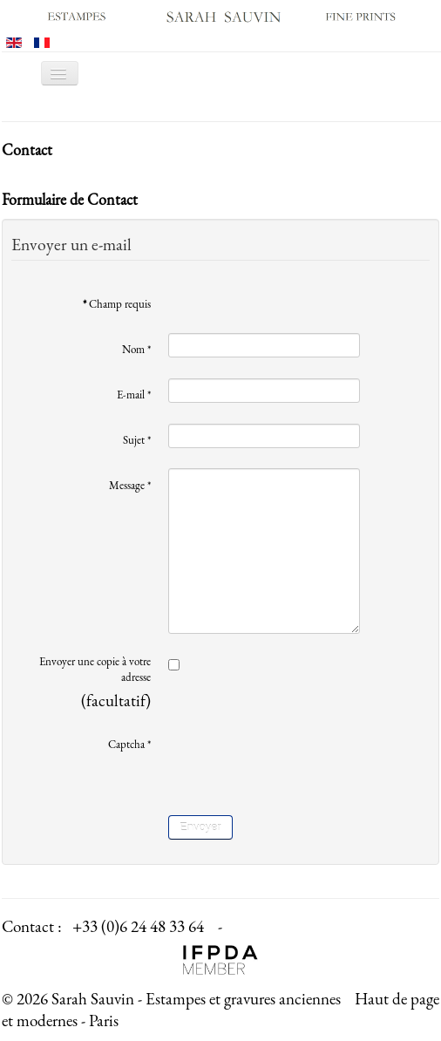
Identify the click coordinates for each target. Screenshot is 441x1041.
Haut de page (397, 999)
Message (130, 485)
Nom (136, 349)
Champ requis (117, 303)
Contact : (32, 926)
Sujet (137, 439)
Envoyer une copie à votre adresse (95, 669)
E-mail (134, 394)
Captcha (129, 744)
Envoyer (200, 826)
